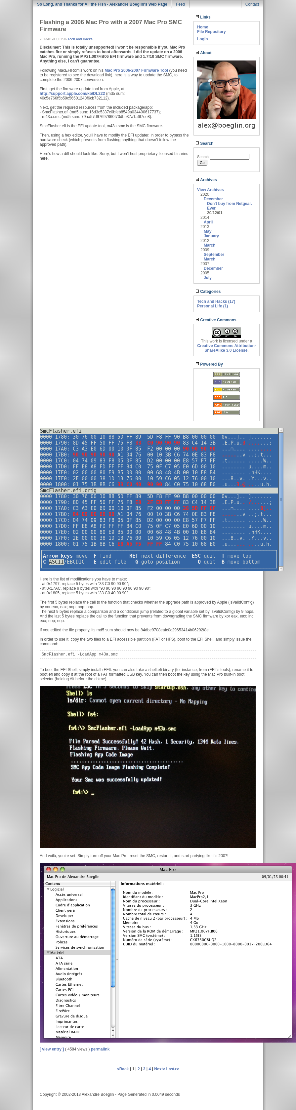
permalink (100, 1049)
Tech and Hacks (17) (216, 301)
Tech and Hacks (80, 39)
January (211, 236)
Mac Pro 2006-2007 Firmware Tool (136, 70)
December (213, 199)
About (203, 53)
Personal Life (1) (212, 306)
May (207, 231)
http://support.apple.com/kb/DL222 (72, 93)
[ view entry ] (52, 1049)
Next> (160, 1069)
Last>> (172, 1069)
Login (202, 39)
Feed (180, 4)
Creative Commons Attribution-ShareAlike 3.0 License (226, 348)
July (208, 277)
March (209, 245)
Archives (206, 180)
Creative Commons (215, 320)
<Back (123, 1069)
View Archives (210, 189)
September (214, 254)
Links (203, 17)
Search (204, 143)
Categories (208, 291)
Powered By (209, 364)
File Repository (211, 31)
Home (202, 27)
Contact (252, 4)
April (208, 222)
